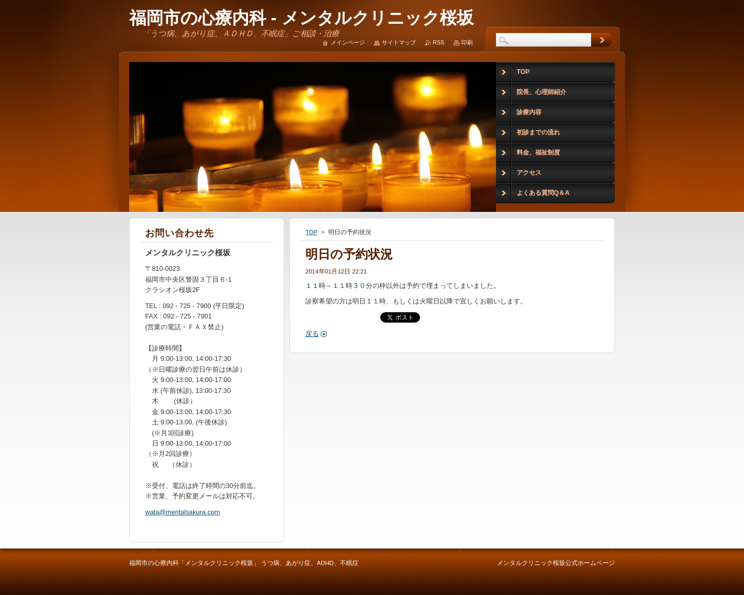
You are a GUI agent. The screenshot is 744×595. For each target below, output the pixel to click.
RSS (438, 42)
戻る (312, 334)
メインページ (348, 42)
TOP (311, 232)
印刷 (467, 42)
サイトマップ (399, 42)
